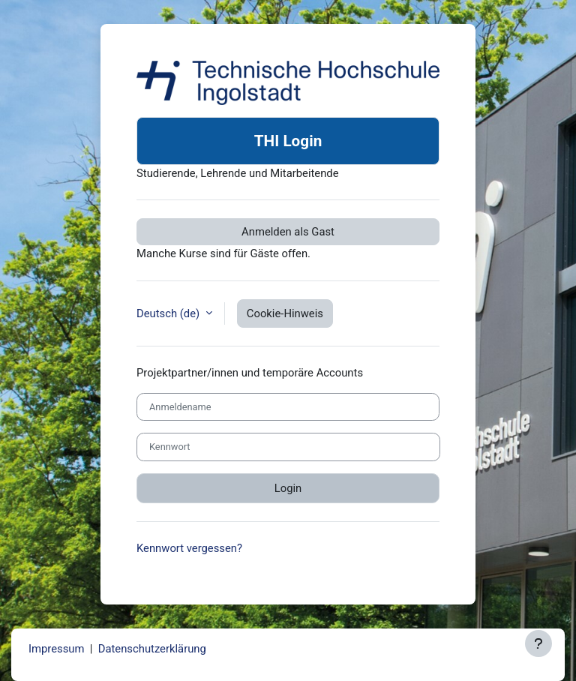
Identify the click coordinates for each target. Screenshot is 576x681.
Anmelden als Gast (288, 231)
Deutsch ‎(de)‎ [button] (169, 313)
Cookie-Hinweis (285, 313)
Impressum (56, 649)
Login (288, 488)
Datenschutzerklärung (152, 649)
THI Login (288, 141)
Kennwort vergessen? (189, 548)
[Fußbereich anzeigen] (538, 643)
